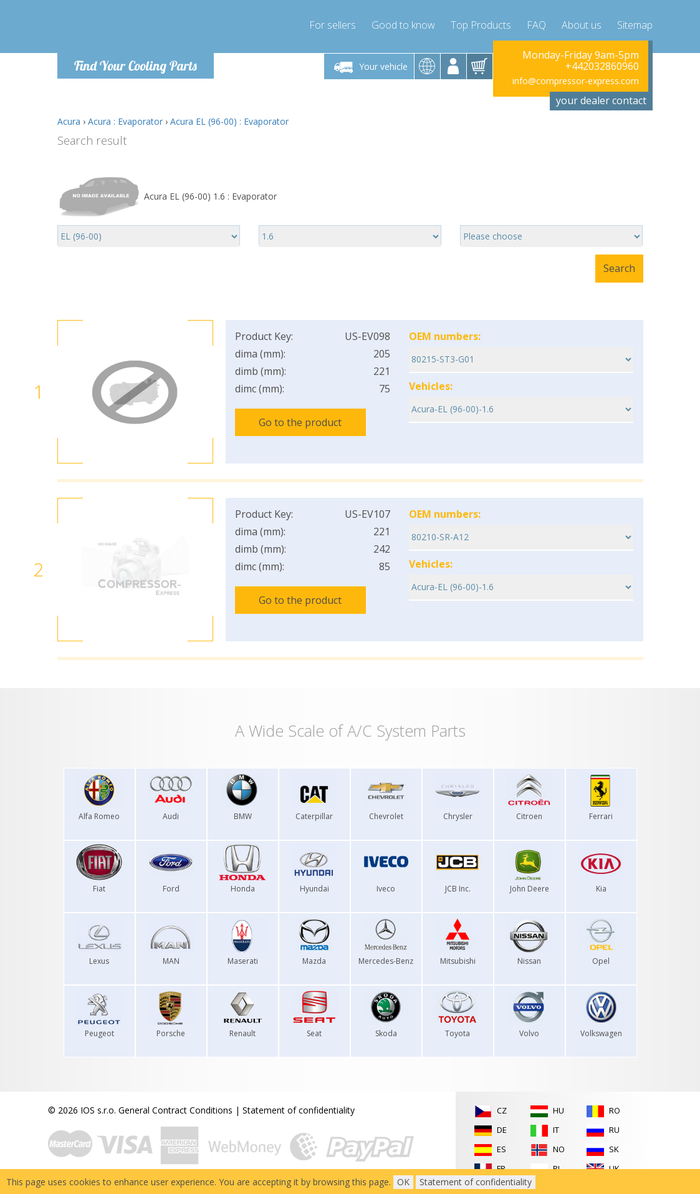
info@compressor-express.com (575, 81)
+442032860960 (602, 66)
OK (403, 1182)
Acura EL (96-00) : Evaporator (229, 121)
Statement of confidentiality (298, 1110)
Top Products (481, 25)
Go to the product (300, 422)
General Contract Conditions (175, 1110)
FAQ (536, 25)
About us (582, 25)
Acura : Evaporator (125, 121)
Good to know (403, 25)
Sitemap (635, 25)
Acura (68, 121)
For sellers (332, 25)
